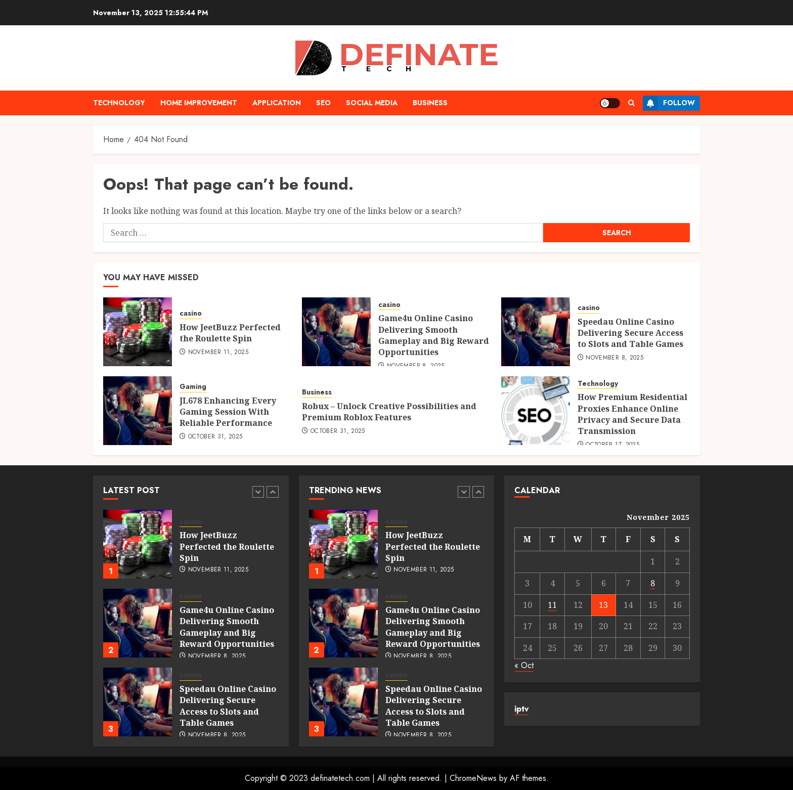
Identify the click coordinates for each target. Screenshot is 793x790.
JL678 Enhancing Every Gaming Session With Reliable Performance (228, 412)
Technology (119, 103)
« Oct (524, 665)
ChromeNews (473, 778)
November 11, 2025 (218, 352)
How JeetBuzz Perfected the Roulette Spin (230, 333)
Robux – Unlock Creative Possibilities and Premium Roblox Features (389, 412)
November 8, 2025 (614, 358)
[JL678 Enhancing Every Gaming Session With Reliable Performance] (137, 410)
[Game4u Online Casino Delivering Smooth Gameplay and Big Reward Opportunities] (336, 331)
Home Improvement (198, 103)
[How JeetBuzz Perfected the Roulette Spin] (137, 331)
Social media (372, 103)
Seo (323, 103)
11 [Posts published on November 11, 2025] (552, 604)
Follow (669, 103)
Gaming (193, 386)
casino (191, 313)
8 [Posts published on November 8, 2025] (652, 583)
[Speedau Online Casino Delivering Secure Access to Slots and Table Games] (535, 331)
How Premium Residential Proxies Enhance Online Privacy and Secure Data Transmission (632, 413)
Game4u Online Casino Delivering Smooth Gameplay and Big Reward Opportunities (433, 335)
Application (276, 103)
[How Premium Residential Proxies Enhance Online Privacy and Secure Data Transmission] (535, 410)
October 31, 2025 (215, 437)
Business (430, 103)
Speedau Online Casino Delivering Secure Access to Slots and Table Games (630, 333)
